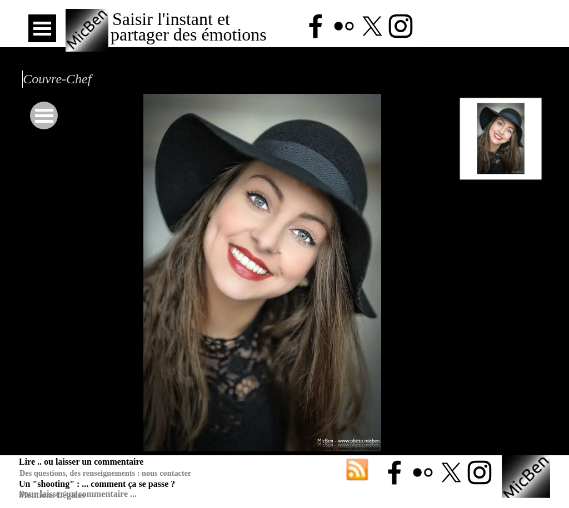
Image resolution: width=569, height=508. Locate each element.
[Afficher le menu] (42, 28)
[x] (372, 26)
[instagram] (401, 26)
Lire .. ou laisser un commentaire (81, 461)
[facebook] (316, 26)
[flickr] (344, 26)
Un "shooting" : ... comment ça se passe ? (97, 484)
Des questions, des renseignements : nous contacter (105, 473)
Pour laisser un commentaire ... (78, 494)
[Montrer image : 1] (501, 138)
